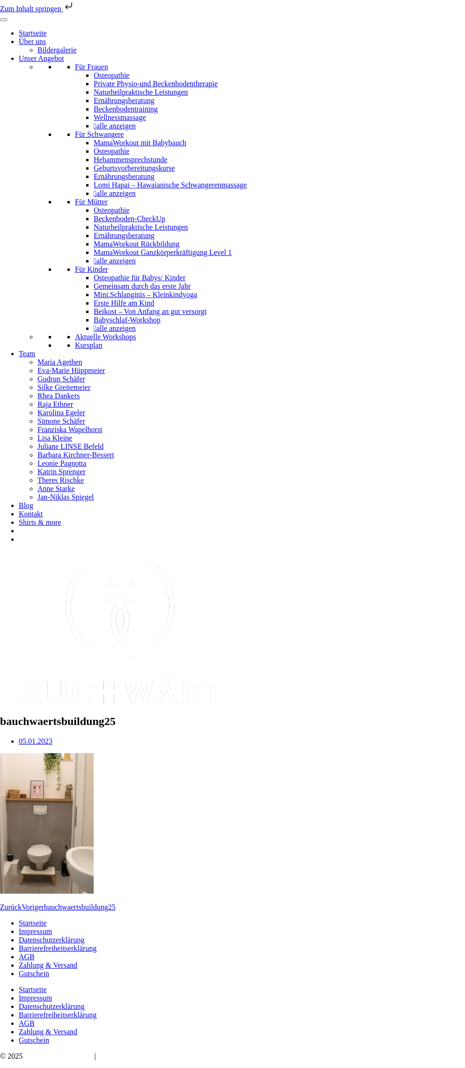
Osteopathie (111, 75)
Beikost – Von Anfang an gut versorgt (150, 311)
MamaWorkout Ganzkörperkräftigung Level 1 (163, 252)
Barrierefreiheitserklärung (57, 948)
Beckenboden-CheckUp (129, 219)
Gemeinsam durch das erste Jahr (142, 286)
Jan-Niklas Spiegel (65, 497)
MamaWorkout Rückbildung (136, 244)
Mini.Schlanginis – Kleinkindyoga (145, 295)
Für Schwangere (99, 134)
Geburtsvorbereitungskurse (134, 168)
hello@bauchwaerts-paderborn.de (148, 1056)
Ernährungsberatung (124, 101)
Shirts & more (40, 522)
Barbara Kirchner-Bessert (75, 455)
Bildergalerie (56, 50)
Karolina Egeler (61, 413)
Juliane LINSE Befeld (70, 446)
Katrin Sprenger (61, 472)
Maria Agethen (59, 362)
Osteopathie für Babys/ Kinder (139, 278)
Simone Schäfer (61, 421)
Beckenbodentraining (126, 109)
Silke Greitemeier (63, 387)
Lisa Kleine (54, 438)
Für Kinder (91, 269)
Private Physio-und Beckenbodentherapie (156, 84)
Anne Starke (56, 489)
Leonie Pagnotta (61, 463)
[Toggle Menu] (3, 19)
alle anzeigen (116, 126)
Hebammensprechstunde (130, 160)
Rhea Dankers (58, 396)
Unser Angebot (41, 58)
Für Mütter (91, 202)
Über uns (32, 41)
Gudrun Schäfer (61, 379)
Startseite (33, 33)
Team (27, 354)
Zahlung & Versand (48, 965)
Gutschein (34, 974)
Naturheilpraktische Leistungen (141, 92)
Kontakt (31, 514)
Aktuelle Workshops (105, 337)
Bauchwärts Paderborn (58, 1056)
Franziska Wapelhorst (69, 429)
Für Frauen (91, 67)
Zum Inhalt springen (37, 9)
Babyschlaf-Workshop (127, 320)
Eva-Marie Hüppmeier (71, 370)
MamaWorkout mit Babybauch (140, 143)
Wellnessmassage (120, 117)
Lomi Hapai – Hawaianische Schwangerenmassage (170, 185)
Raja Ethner (55, 404)
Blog (26, 505)
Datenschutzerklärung (51, 940)
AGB (27, 957)
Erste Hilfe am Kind (124, 303)
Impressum (35, 931)
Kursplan (89, 345)
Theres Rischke (60, 480)
